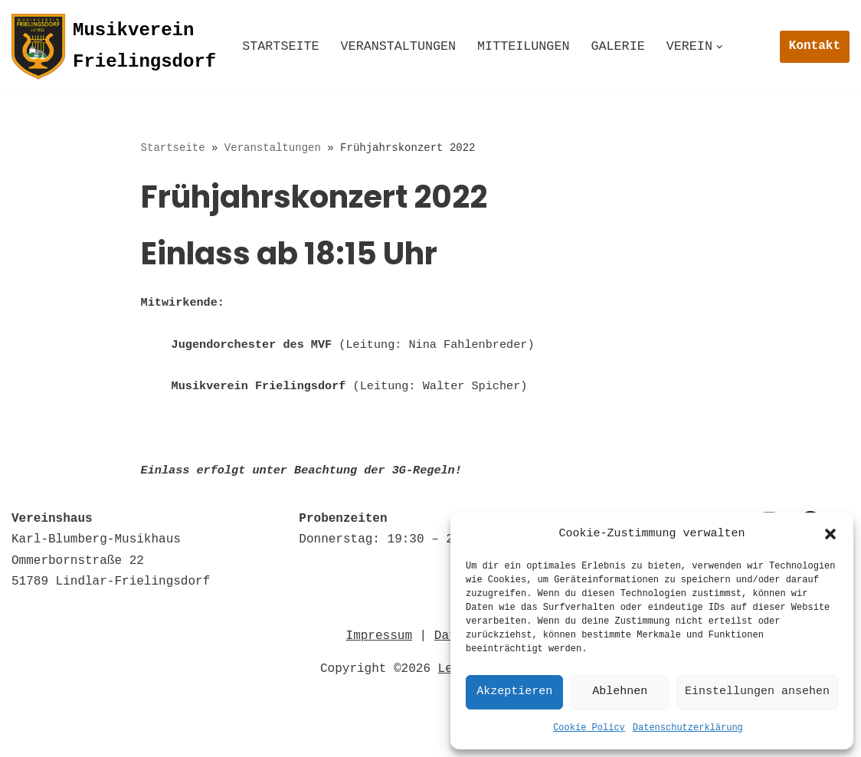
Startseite (282, 47)
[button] (830, 534)
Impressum (379, 646)
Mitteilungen (535, 47)
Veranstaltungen (405, 47)
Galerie (634, 47)
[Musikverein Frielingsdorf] (113, 47)
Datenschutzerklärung (688, 728)
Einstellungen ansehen (757, 692)
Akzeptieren (514, 692)
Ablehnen (619, 692)
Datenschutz (115, 716)
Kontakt (814, 46)
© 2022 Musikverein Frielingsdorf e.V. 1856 (165, 737)
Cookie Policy (589, 728)
